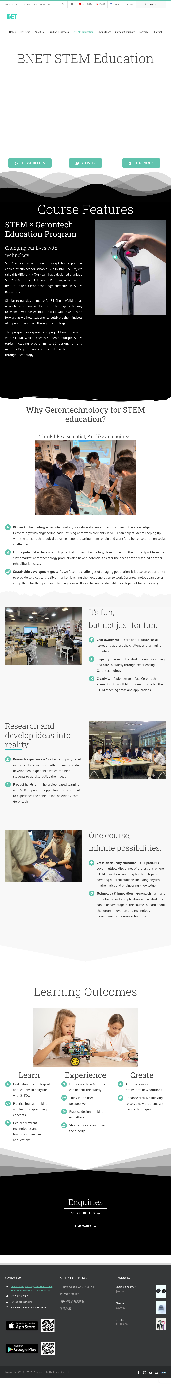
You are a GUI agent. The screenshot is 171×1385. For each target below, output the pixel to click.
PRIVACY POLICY (69, 1294)
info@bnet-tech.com (41, 4)
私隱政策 (65, 1308)
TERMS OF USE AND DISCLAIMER (79, 1286)
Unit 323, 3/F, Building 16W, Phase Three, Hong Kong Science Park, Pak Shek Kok (32, 1288)
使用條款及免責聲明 (72, 1301)
